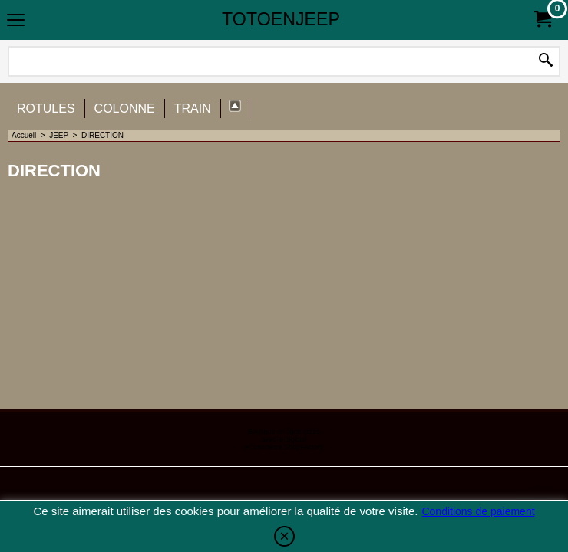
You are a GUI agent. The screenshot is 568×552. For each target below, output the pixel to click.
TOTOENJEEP (281, 19)
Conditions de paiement (477, 511)
